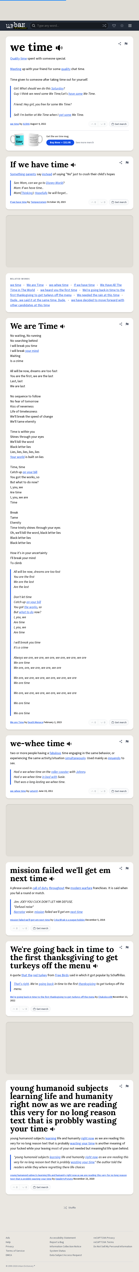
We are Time (35, 285)
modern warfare (81, 888)
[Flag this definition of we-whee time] (127, 741)
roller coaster (60, 772)
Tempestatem (38, 202)
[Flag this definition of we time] (126, 44)
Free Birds (62, 975)
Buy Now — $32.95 (60, 142)
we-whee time (58, 285)
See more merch (85, 142)
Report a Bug (57, 1242)
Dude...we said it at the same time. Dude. (38, 300)
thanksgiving (87, 984)
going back (46, 984)
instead (47, 174)
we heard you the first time (58, 290)
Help (8, 1242)
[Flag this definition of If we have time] (127, 162)
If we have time (18, 202)
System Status (58, 1251)
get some (65, 115)
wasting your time (82, 1143)
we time (14, 124)
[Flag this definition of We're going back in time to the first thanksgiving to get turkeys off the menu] (127, 947)
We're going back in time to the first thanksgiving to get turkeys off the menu (52, 997)
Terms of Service (15, 1251)
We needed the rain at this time (98, 295)
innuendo (114, 758)
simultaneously (75, 758)
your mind (32, 351)
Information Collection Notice (65, 1246)
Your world (17, 457)
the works (30, 607)
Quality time (18, 58)
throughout (56, 888)
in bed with (49, 777)
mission (39, 912)
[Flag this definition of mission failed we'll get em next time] (127, 868)
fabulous (55, 753)
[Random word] (104, 25)
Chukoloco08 (105, 997)
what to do (26, 612)
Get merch (119, 124)
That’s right (21, 984)
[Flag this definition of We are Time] (127, 324)
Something (17, 174)
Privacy (10, 1246)
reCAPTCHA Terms (104, 1242)
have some (75, 93)
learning (50, 1138)
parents (31, 174)
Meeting (15, 69)
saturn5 (34, 791)
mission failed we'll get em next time (30, 920)
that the (26, 975)
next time (76, 912)
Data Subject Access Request (66, 1255)
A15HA (26, 124)
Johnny (80, 772)
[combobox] (69, 25)
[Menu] (130, 25)
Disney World (54, 183)
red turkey (40, 975)
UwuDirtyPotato (64, 1179)
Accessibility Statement (63, 1238)
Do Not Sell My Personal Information (113, 1246)
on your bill (30, 472)
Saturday (57, 88)
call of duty (40, 888)
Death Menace (35, 722)
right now (87, 1138)
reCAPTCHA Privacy (104, 1238)
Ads (8, 1238)
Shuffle (69, 1208)
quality (65, 69)
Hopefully (41, 193)
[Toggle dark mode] (122, 25)
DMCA (9, 1255)
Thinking (27, 193)
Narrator (19, 912)
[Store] (114, 25)
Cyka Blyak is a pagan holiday (69, 920)
